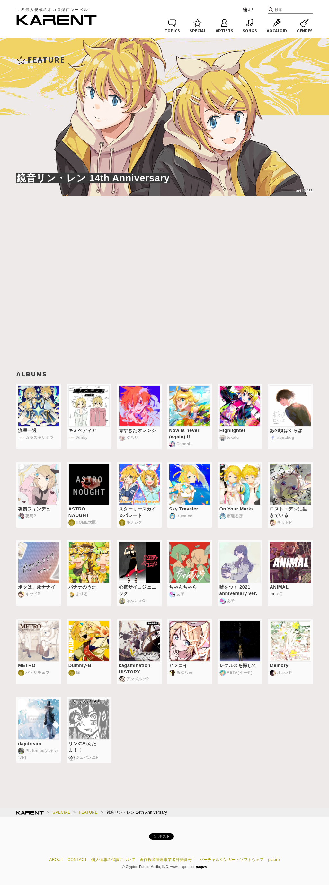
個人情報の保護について (113, 859)
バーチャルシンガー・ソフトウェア (232, 859)
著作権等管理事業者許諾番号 (166, 859)
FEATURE (88, 812)
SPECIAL (61, 812)
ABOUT (56, 859)
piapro (274, 859)
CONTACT (77, 859)
